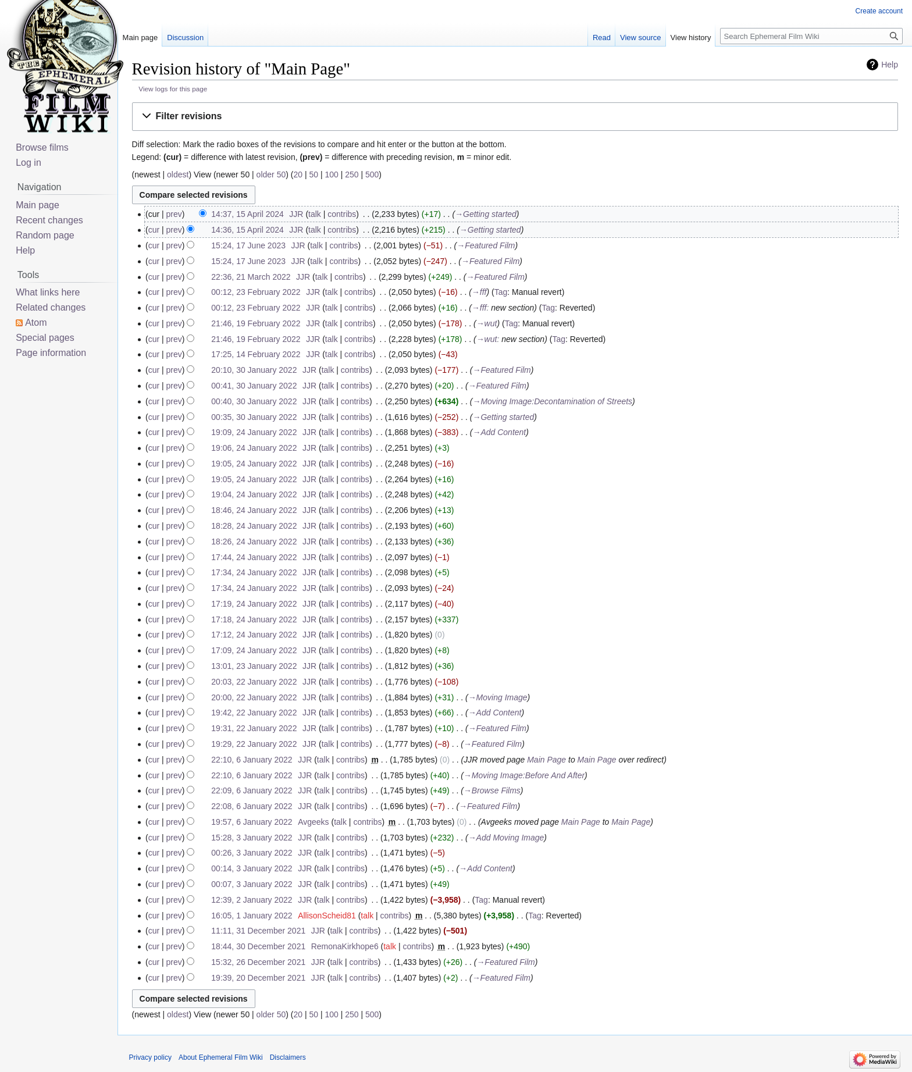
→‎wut (486, 323)
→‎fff (479, 292)
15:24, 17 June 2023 (248, 245)
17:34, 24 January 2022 (254, 572)
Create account (879, 11)
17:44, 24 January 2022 (254, 557)
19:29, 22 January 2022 (254, 744)
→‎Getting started (485, 214)
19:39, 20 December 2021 (258, 977)
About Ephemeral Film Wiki (221, 1057)
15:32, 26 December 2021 (258, 962)
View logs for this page (172, 88)
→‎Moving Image (498, 697)
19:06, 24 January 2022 (254, 448)
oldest (177, 174)
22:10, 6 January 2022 (251, 759)
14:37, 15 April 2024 (247, 214)
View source (640, 37)
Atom (36, 322)
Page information (51, 353)
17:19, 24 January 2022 (254, 603)
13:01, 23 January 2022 (254, 666)
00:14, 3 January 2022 (251, 868)
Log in (28, 163)
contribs (341, 214)
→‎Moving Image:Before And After (524, 775)
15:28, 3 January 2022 (251, 837)
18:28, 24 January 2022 (254, 525)
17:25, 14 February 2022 (255, 354)
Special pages (45, 338)
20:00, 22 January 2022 (254, 697)
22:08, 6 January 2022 (251, 806)
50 (313, 174)
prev (174, 214)
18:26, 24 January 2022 (254, 541)
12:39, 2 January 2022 (251, 899)
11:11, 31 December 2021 (258, 930)
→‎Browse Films (492, 790)
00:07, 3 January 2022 (251, 884)
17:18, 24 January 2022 (254, 619)
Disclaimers (288, 1057)
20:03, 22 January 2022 (254, 681)
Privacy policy (150, 1057)
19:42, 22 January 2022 (254, 712)
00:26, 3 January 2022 (251, 852)
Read (602, 37)
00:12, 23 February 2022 (255, 292)
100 (331, 174)
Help (889, 64)
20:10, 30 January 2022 (254, 370)
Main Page (546, 759)
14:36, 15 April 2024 (247, 229)
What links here (48, 292)
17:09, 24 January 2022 (254, 650)
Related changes (51, 307)
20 (297, 174)
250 (351, 174)
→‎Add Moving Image (506, 837)
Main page (140, 37)
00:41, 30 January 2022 (254, 385)
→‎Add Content (499, 432)
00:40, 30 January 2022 (254, 401)
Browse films (42, 147)
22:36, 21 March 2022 (250, 277)
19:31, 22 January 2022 (254, 728)
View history (691, 37)
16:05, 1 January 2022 (251, 915)
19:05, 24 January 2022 (254, 463)
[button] (515, 116)
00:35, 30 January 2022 (254, 417)
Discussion (185, 37)
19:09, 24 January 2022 (254, 432)
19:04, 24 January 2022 (254, 494)
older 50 (271, 174)
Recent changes (49, 220)
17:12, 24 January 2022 (254, 634)
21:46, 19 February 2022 (255, 323)
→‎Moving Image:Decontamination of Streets (552, 401)
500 (372, 174)
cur (153, 229)
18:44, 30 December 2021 (258, 946)
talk (314, 214)
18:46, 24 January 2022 (254, 510)
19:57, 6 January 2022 (251, 822)
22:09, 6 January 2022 (251, 790)
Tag (501, 292)
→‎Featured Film (486, 245)
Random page (45, 235)
